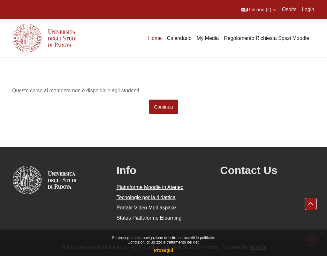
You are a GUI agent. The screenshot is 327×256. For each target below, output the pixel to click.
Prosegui (163, 250)
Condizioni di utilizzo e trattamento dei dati (164, 242)
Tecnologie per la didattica (146, 197)
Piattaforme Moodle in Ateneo (150, 187)
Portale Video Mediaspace (146, 207)
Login (308, 9)
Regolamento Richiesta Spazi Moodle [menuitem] (266, 38)
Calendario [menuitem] (179, 38)
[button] (258, 9)
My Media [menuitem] (208, 38)
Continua (163, 106)
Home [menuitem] (155, 38)
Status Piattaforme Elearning (149, 218)
